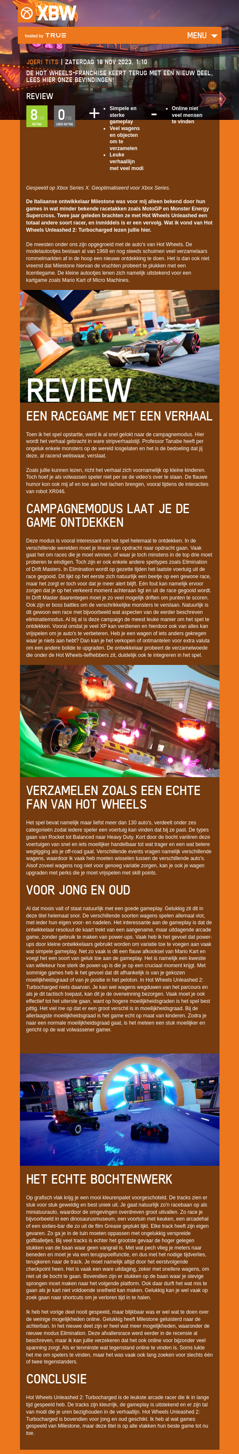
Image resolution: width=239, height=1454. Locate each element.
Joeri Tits (42, 62)
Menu (197, 35)
